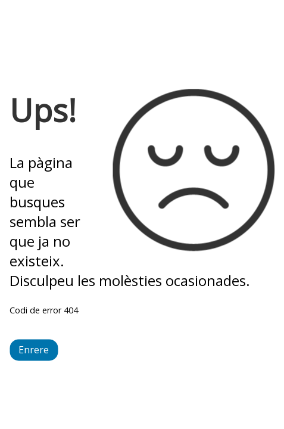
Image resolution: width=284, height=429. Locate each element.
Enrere (33, 350)
